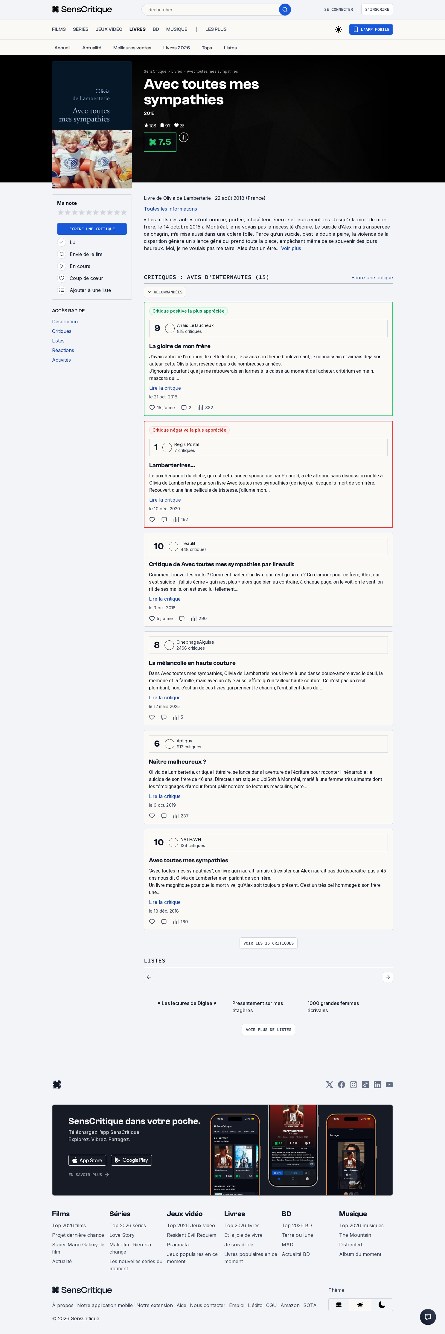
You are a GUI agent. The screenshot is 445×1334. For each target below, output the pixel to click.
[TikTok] (365, 1086)
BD (286, 1214)
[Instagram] (353, 1086)
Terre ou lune (297, 1235)
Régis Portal (186, 444)
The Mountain (355, 1235)
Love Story (122, 1235)
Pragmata (178, 1245)
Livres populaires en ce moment (250, 1257)
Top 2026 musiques (361, 1225)
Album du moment (360, 1254)
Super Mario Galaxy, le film (78, 1248)
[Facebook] (341, 1086)
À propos (63, 1305)
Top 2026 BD (297, 1225)
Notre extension (154, 1305)
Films (61, 1214)
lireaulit (188, 543)
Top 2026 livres (242, 1225)
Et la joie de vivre (243, 1235)
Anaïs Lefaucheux (195, 325)
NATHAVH (191, 839)
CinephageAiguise (195, 642)
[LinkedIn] (377, 1086)
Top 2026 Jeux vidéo (191, 1225)
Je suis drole (238, 1245)
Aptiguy (184, 740)
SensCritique (155, 71)
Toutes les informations (170, 209)
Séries (119, 1214)
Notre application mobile (105, 1305)
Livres (176, 71)
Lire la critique (165, 388)
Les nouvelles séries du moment (135, 1264)
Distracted (350, 1245)
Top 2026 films (69, 1225)
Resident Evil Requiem (191, 1235)
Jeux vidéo (185, 1214)
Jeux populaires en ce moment (192, 1257)
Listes (154, 960)
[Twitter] (329, 1086)
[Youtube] (389, 1086)
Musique (353, 1214)
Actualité (62, 1261)
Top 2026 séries (127, 1225)
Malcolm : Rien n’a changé (130, 1248)
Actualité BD (296, 1254)
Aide (181, 1305)
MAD (287, 1245)
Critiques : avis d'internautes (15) (206, 277)
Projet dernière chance (78, 1235)
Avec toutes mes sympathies (212, 71)
